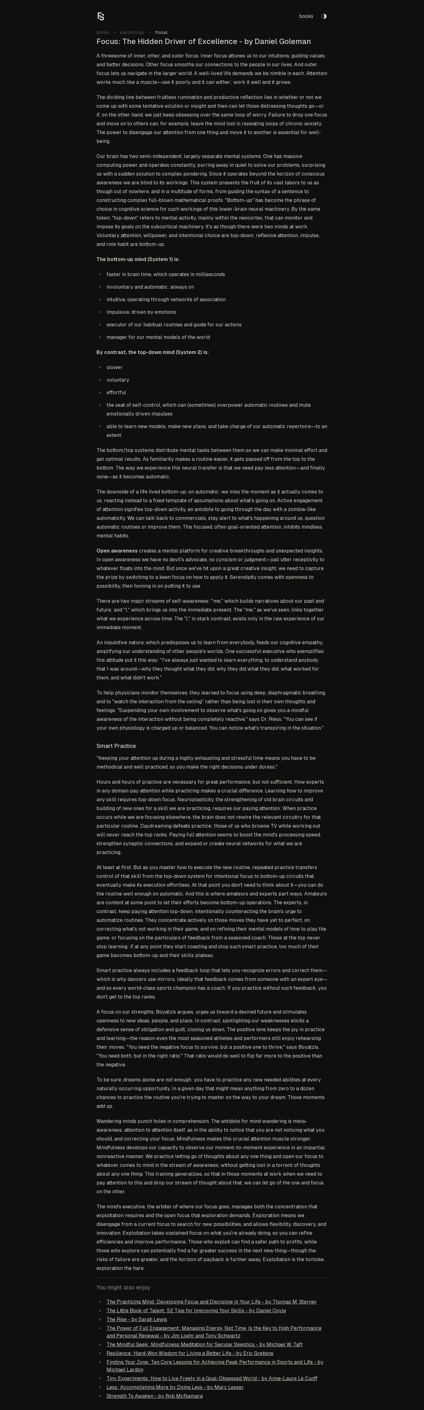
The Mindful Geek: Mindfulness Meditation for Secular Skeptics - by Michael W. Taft (205, 1344)
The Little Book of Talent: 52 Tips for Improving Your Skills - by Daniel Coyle (196, 1311)
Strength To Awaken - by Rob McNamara (155, 1396)
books (306, 16)
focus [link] (161, 32)
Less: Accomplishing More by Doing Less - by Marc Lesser (175, 1387)
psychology (132, 32)
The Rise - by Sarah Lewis (137, 1319)
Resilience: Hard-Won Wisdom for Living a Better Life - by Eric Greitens (190, 1353)
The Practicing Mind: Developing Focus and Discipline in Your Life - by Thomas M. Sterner (212, 1302)
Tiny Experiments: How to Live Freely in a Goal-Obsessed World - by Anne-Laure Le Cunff (212, 1378)
